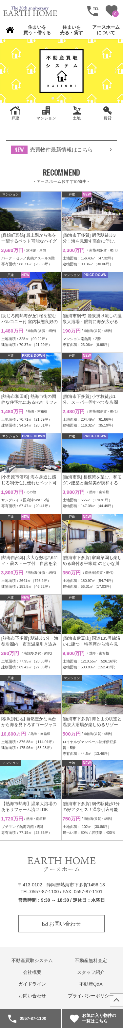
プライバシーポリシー (91, 995)
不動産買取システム (32, 960)
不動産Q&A (91, 984)
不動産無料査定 (91, 960)
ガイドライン (32, 984)
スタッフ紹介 (91, 972)
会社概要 (32, 972)
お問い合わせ (61, 924)
